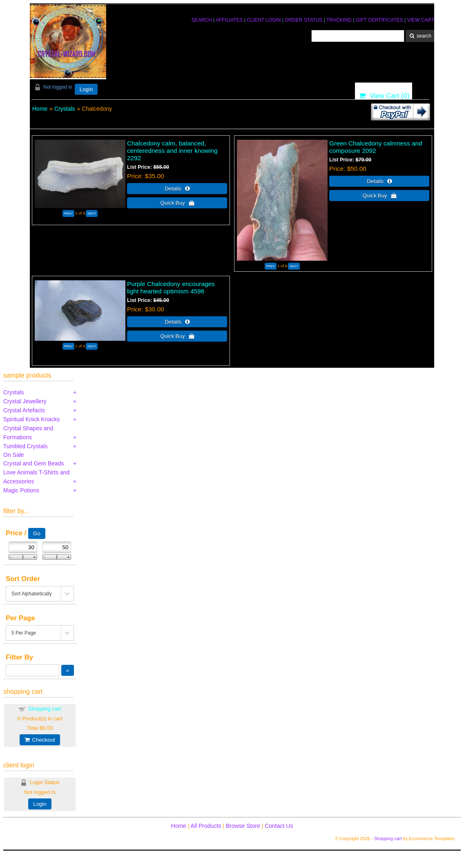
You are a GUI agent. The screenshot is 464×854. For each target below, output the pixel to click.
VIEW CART (420, 20)
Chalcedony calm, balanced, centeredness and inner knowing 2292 (172, 150)
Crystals (64, 108)
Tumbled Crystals (25, 446)
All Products (206, 826)
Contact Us (279, 826)
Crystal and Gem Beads (33, 463)
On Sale (13, 455)
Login (86, 89)
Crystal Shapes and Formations (28, 432)
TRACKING (339, 20)
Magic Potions (21, 490)
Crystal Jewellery (25, 401)
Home (39, 108)
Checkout (40, 739)
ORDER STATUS (303, 20)
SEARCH (202, 20)
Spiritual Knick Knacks (31, 419)
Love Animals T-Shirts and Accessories (36, 477)
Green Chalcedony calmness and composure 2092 (375, 147)
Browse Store (243, 826)
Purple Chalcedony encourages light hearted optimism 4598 (171, 287)
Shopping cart (44, 709)
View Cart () (384, 96)
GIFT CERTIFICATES (379, 20)
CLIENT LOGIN (264, 20)
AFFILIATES (229, 20)
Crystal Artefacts (24, 410)
